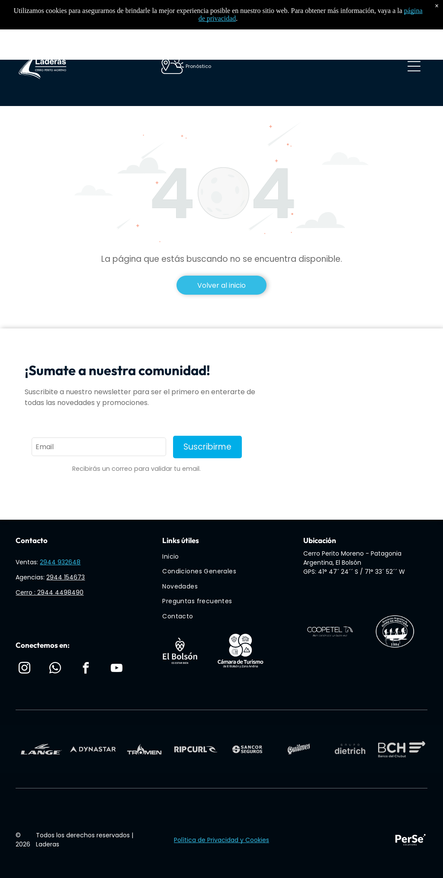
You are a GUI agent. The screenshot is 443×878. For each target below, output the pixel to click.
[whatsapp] (55, 669)
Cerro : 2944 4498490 (49, 592)
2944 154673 (65, 577)
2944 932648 (60, 562)
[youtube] (116, 669)
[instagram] (24, 669)
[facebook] (86, 669)
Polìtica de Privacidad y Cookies (221, 840)
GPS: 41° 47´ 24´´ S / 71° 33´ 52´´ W (354, 571)
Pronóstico (198, 66)
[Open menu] (414, 66)
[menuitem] (225, 556)
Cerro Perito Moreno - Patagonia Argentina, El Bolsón (352, 558)
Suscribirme (207, 447)
